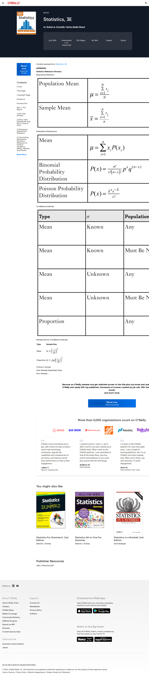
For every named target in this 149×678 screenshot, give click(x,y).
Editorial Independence (36, 672)
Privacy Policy (36, 610)
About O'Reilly (9, 598)
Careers (5, 606)
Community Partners (11, 617)
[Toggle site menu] (3, 3)
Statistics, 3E (61, 64)
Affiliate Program (9, 621)
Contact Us (34, 603)
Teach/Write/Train (10, 603)
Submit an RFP (8, 624)
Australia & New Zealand (13, 644)
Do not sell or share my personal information (19, 665)
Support (34, 598)
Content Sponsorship (11, 631)
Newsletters (35, 606)
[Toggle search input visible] (146, 3)
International (9, 639)
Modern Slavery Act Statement (58, 672)
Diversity (6, 628)
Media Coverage (9, 613)
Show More (21, 154)
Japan (5, 647)
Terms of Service (8, 672)
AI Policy (33, 613)
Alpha (123, 40)
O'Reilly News (8, 610)
